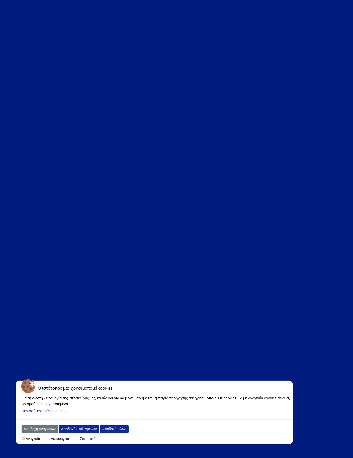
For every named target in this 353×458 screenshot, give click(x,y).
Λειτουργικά (55, 439)
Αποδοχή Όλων (109, 429)
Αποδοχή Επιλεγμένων (74, 429)
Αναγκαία (28, 439)
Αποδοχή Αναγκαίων (34, 429)
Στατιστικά (82, 439)
